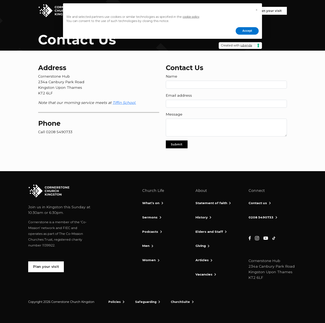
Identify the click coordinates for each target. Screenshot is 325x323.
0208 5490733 (261, 217)
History (201, 217)
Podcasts (150, 232)
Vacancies (203, 274)
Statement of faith (211, 203)
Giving (200, 246)
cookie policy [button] (191, 16)
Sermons (150, 217)
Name (171, 76)
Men (145, 246)
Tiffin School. (124, 102)
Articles (202, 260)
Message (174, 114)
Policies (114, 301)
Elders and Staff (209, 232)
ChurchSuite (180, 301)
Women (149, 260)
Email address (179, 95)
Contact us (258, 203)
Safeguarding (145, 301)
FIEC (66, 228)
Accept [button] (247, 30)
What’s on (150, 203)
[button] (256, 10)
